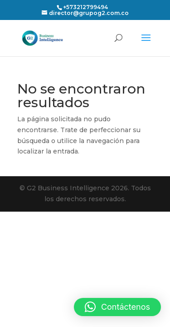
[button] (117, 307)
